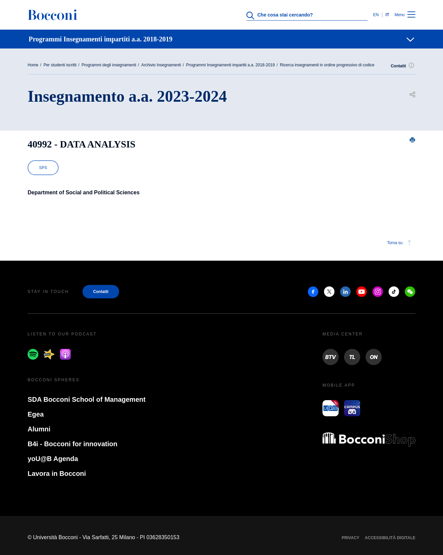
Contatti (403, 66)
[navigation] (221, 39)
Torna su (400, 243)
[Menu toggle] (411, 15)
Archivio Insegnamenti (161, 65)
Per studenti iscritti (59, 65)
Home (33, 65)
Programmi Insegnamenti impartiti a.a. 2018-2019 (230, 65)
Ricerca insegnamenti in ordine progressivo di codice (327, 65)
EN (376, 14)
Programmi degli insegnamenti (108, 65)
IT (387, 14)
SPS (43, 167)
